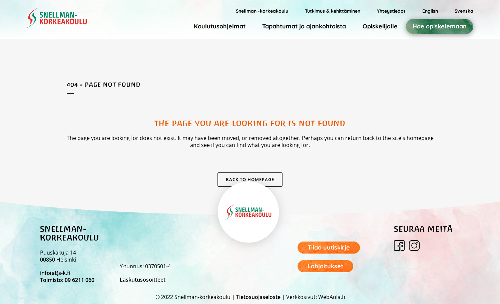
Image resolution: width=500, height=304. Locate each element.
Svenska (464, 11)
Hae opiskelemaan (440, 26)
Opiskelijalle (380, 26)
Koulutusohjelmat (219, 26)
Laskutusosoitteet (142, 279)
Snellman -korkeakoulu (262, 11)
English (430, 11)
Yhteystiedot (391, 11)
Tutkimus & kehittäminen (332, 11)
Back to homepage (250, 179)
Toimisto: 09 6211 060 (67, 280)
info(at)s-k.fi (55, 273)
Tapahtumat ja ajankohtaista (304, 26)
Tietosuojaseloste (258, 297)
